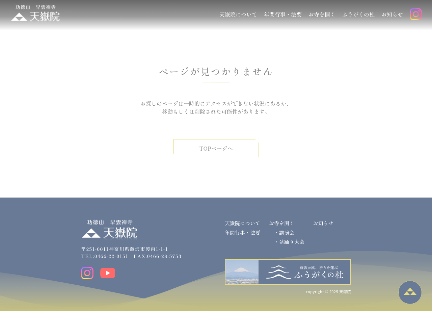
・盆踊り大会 (289, 241)
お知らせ (392, 14)
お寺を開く (321, 14)
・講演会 (284, 232)
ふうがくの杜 (358, 14)
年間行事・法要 (283, 14)
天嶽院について (238, 14)
